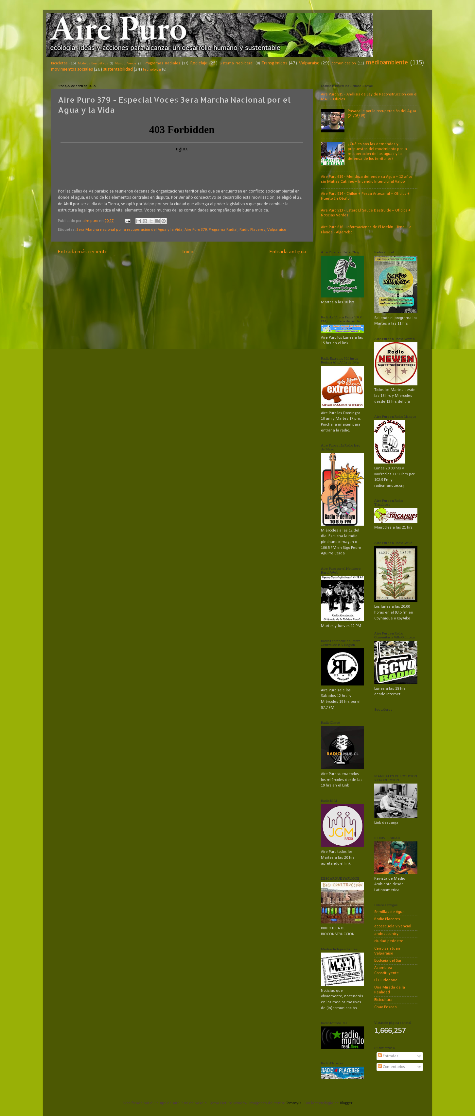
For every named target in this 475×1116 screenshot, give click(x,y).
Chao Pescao (385, 1007)
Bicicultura (383, 1000)
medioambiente (387, 62)
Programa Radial (223, 230)
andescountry (386, 934)
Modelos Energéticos (93, 63)
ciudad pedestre (388, 941)
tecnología (152, 70)
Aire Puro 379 (196, 230)
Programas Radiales (162, 63)
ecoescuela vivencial (392, 926)
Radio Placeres (252, 230)
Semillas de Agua (389, 912)
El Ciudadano (385, 980)
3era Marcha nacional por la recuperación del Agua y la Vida (130, 230)
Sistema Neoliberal (237, 63)
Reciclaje (199, 63)
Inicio (188, 252)
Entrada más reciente (83, 252)
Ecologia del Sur (387, 961)
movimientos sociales (72, 69)
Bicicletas (59, 63)
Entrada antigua (287, 252)
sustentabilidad (118, 69)
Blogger (346, 1103)
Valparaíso (309, 63)
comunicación (343, 63)
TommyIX (294, 1103)
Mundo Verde (125, 63)
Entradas (388, 1056)
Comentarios (391, 1067)
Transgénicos (274, 63)
